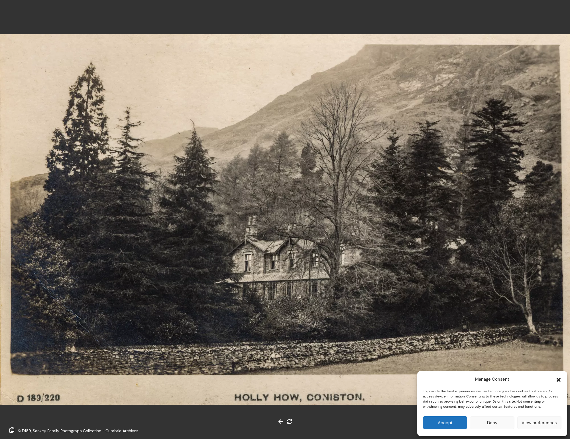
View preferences (539, 422)
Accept (445, 422)
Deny (492, 422)
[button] (558, 379)
